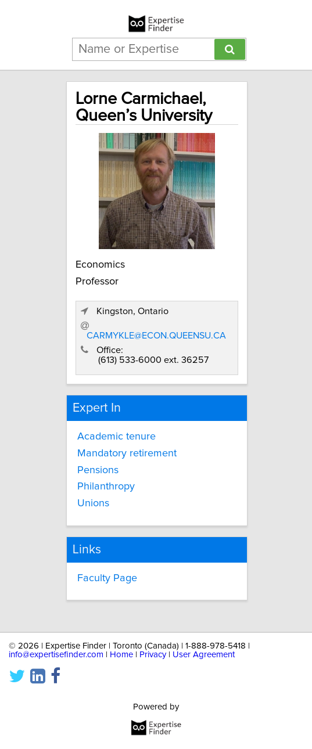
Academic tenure (116, 436)
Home (121, 654)
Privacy (152, 654)
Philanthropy (106, 486)
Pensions (98, 470)
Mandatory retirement (127, 453)
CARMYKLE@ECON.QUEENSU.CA (156, 335)
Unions (93, 503)
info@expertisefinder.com (56, 654)
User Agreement (204, 654)
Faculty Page (107, 578)
